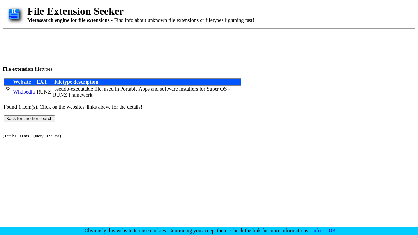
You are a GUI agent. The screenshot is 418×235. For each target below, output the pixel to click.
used (108, 89)
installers (188, 89)
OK (332, 230)
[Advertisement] (121, 46)
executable (82, 89)
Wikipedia (24, 92)
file (97, 89)
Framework (80, 95)
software (169, 89)
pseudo (61, 89)
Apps (144, 89)
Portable (128, 89)
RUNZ (44, 92)
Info (316, 230)
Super (213, 89)
